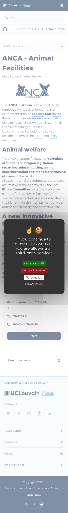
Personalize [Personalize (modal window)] (34, 277)
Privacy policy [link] (34, 284)
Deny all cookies (34, 270)
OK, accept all (34, 263)
